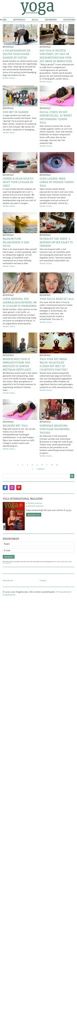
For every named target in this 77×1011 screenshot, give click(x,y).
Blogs (35, 19)
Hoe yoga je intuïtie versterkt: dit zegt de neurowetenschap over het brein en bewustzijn (56, 56)
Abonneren (51, 19)
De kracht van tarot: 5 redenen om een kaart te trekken (56, 242)
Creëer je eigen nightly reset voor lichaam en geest (18, 182)
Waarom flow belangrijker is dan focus (16, 242)
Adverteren (69, 19)
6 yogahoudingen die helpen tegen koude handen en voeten (16, 54)
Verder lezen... (10, 77)
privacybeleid (7, 563)
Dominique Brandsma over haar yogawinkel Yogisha (55, 429)
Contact (43, 580)
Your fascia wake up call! (57, 299)
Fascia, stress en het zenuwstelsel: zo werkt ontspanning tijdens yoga (56, 117)
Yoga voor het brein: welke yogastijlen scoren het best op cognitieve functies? (54, 364)
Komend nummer (36, 505)
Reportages (19, 19)
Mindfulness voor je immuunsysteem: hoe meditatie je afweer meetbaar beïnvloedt (17, 364)
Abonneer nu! (33, 514)
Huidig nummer (35, 503)
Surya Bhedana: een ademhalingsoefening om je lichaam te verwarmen (20, 302)
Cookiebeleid (9, 594)
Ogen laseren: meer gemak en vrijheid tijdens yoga (57, 182)
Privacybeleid (63, 591)
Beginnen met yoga (15, 425)
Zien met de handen (15, 112)
